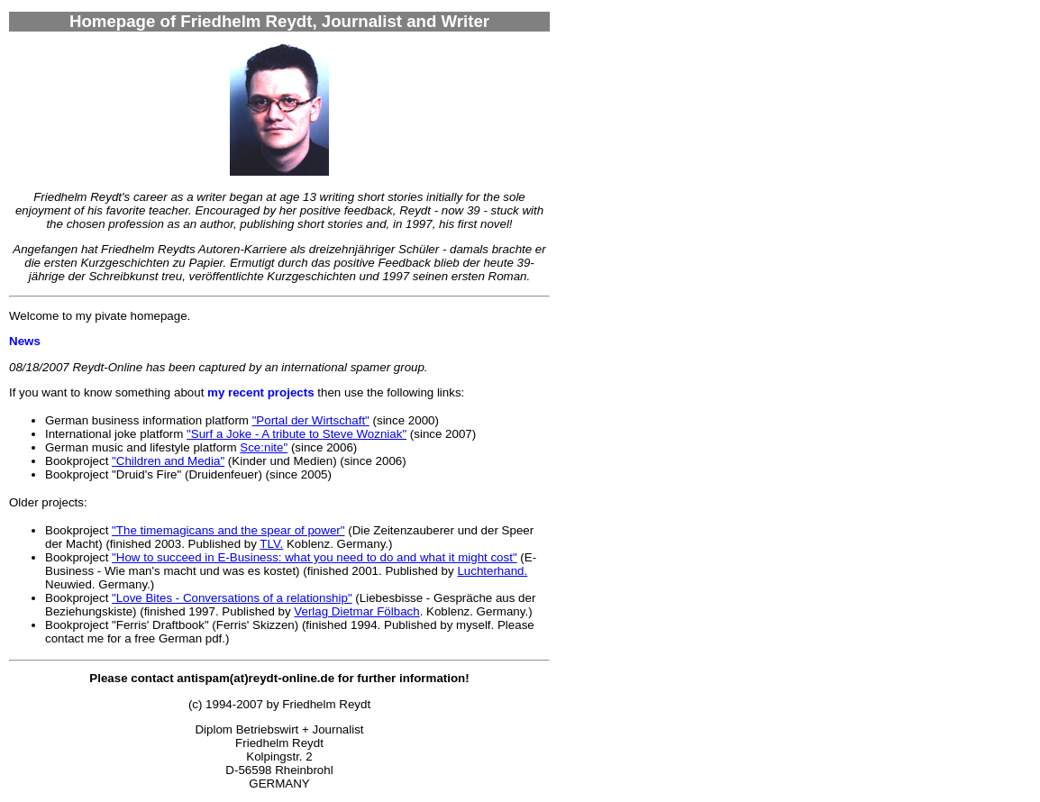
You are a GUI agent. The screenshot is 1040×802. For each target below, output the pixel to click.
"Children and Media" (168, 461)
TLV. (271, 544)
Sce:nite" (263, 447)
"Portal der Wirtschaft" (310, 420)
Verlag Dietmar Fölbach (356, 611)
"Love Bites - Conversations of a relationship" (232, 598)
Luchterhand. (492, 571)
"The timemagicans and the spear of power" (228, 530)
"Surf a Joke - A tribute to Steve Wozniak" (296, 434)
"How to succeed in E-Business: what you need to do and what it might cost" (314, 557)
